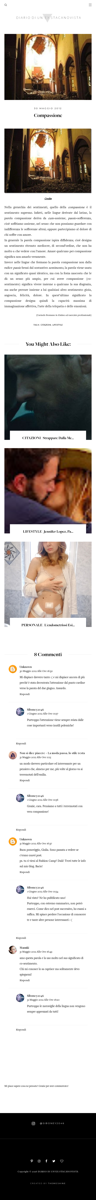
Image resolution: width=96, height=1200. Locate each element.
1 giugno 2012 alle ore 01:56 (42, 800)
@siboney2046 (48, 1123)
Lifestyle (57, 324)
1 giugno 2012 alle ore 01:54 (42, 891)
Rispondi (25, 694)
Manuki (24, 947)
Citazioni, (46, 324)
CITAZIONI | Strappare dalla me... (48, 438)
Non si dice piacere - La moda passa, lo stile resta (52, 753)
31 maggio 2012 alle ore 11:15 (35, 757)
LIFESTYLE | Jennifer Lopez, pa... (48, 532)
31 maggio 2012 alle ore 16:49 (36, 952)
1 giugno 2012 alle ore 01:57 (42, 713)
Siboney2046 (35, 709)
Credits (48, 199)
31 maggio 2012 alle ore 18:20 (43, 1000)
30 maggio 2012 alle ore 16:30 (36, 671)
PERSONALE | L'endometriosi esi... (48, 625)
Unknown (26, 667)
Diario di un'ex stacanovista (58, 1172)
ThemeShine (57, 1183)
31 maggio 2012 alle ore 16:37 (36, 843)
